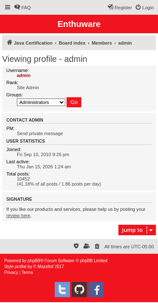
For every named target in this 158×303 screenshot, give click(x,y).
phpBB (34, 260)
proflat (21, 266)
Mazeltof (45, 266)
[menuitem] (22, 8)
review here (18, 215)
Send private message (40, 133)
